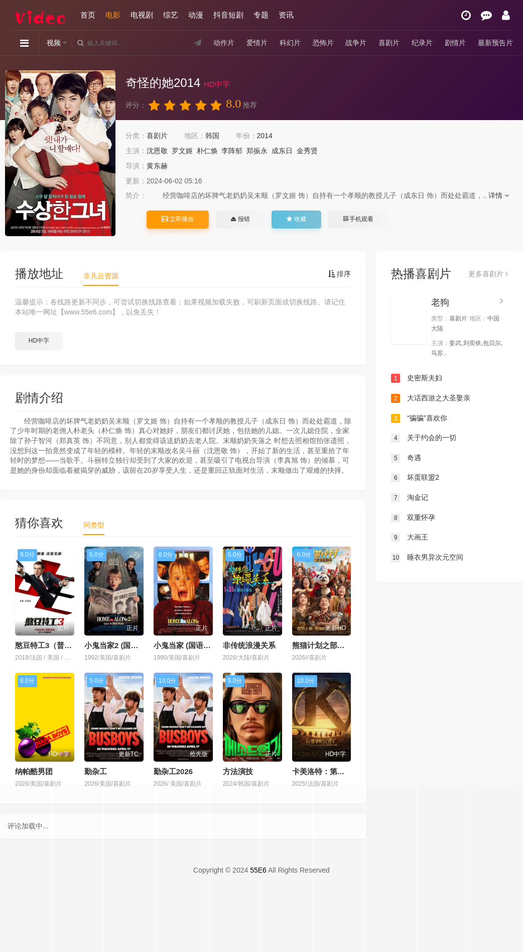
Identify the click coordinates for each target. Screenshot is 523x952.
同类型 (93, 525)
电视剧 (141, 15)
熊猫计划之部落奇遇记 (329, 645)
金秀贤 (307, 151)
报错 (240, 219)
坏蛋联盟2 (415, 477)
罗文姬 (182, 151)
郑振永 (257, 151)
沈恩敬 (157, 151)
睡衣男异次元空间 (427, 557)
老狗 (440, 302)
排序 (339, 274)
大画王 (409, 537)
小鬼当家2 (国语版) (116, 645)
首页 (87, 15)
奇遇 (406, 458)
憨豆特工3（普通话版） (54, 645)
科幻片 (290, 43)
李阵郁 (231, 151)
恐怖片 (323, 43)
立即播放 (178, 219)
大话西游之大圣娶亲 (430, 398)
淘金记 (409, 497)
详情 (498, 195)
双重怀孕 (413, 517)
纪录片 (422, 43)
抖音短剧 (228, 15)
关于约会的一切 (423, 438)
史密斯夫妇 (416, 378)
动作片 (223, 43)
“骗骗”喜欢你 (419, 418)
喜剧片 (389, 43)
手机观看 (358, 219)
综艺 (170, 15)
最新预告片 (495, 43)
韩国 (212, 136)
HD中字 (39, 340)
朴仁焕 (207, 151)
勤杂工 (95, 771)
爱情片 (257, 43)
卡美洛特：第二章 (322, 771)
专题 (261, 15)
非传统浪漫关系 (249, 645)
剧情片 (455, 43)
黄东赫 (157, 166)
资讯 (286, 15)
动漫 (195, 15)
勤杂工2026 (173, 771)
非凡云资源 (100, 276)
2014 (265, 136)
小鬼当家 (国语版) (183, 645)
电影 (112, 15)
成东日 (282, 151)
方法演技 (238, 771)
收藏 (296, 219)
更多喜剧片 (488, 274)
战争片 (355, 43)
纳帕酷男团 (34, 771)
